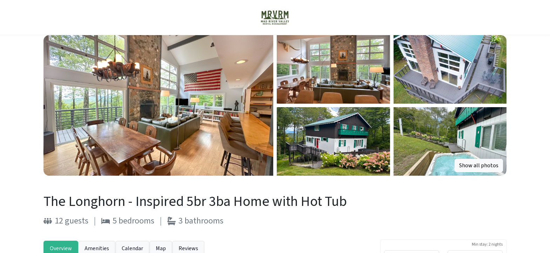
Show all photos (478, 165)
